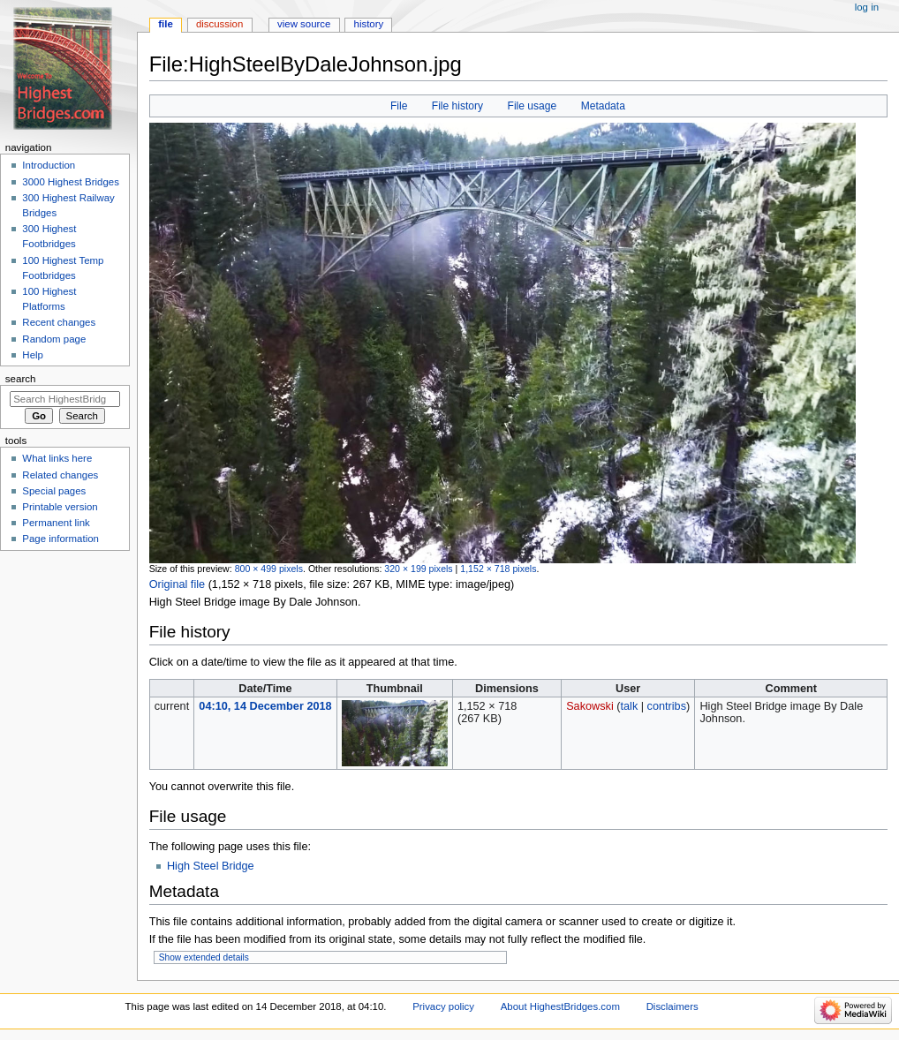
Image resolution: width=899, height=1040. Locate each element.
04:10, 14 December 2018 (265, 706)
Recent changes (58, 322)
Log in (867, 7)
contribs (666, 706)
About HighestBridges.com (560, 1006)
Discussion (219, 24)
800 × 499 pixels (269, 568)
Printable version (59, 506)
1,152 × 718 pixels (498, 568)
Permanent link (55, 522)
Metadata (603, 106)
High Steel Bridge (210, 866)
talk (629, 706)
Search (20, 378)
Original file (177, 584)
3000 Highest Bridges (70, 182)
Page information (60, 538)
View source (303, 24)
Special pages (54, 491)
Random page (54, 339)
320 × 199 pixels (418, 568)
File (398, 106)
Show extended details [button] (204, 957)
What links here (57, 458)
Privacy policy (443, 1006)
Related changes (60, 475)
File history (457, 106)
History (369, 24)
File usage (532, 106)
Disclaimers (672, 1006)
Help (32, 355)
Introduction (48, 165)
